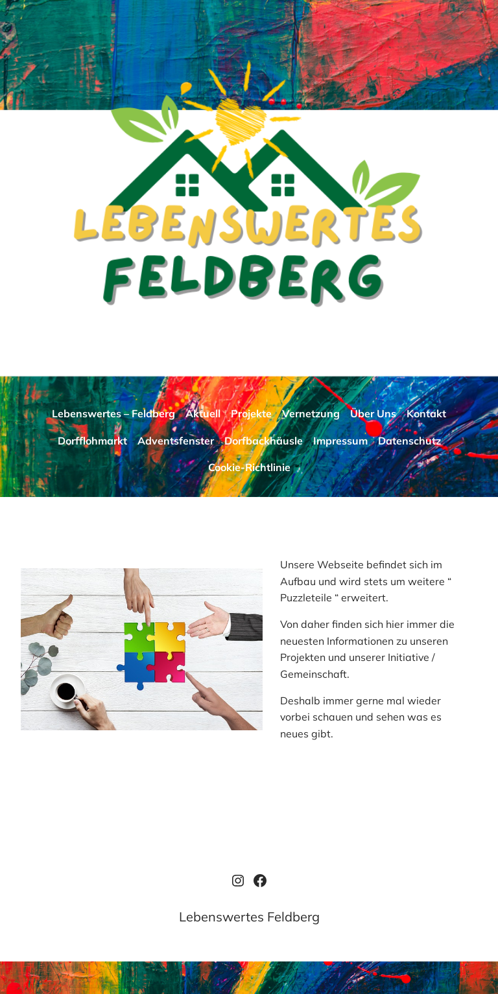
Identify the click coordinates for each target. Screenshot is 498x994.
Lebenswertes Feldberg (249, 916)
